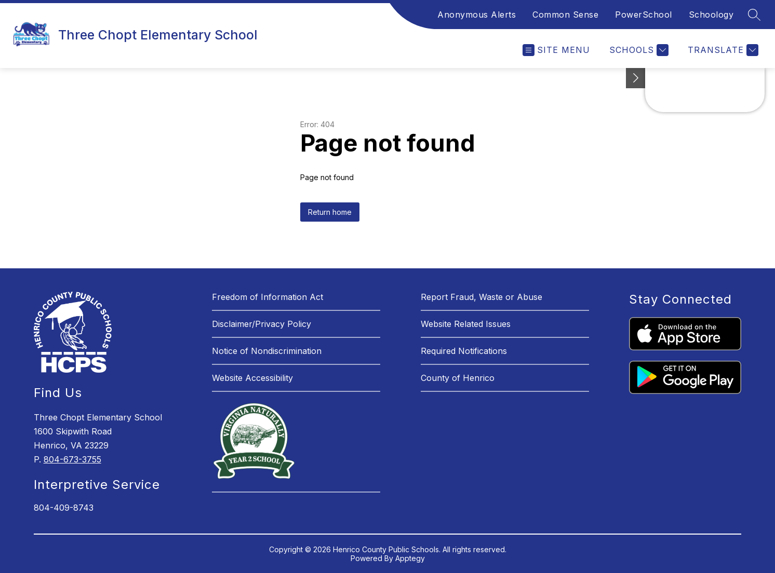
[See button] (636, 78)
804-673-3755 (72, 459)
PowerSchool (643, 14)
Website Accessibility (252, 378)
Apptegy (410, 558)
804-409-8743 (63, 507)
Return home (330, 212)
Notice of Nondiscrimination (267, 351)
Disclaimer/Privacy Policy (261, 324)
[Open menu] (556, 50)
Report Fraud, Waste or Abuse (481, 297)
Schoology (711, 14)
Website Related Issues (466, 324)
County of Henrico (458, 378)
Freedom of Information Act (267, 297)
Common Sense (565, 14)
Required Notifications (464, 351)
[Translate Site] (721, 50)
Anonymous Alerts (476, 14)
